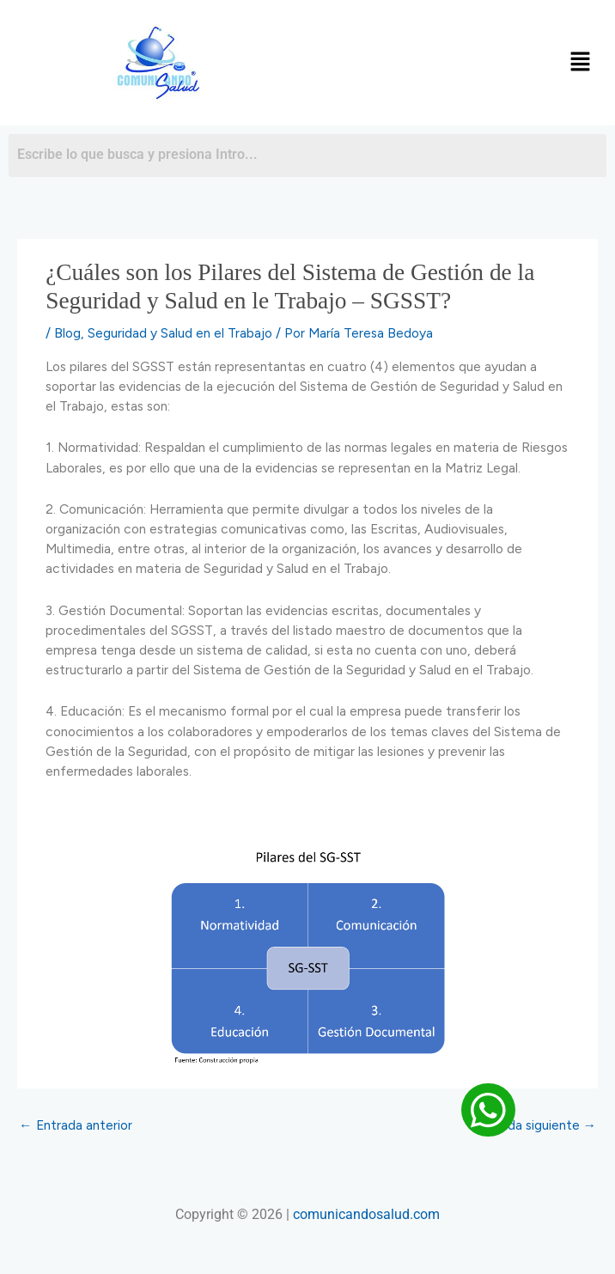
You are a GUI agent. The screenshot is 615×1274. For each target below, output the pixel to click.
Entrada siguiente (536, 1125)
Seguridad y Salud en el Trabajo (180, 333)
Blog (67, 333)
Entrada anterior (75, 1125)
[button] (580, 63)
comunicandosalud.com (366, 1214)
